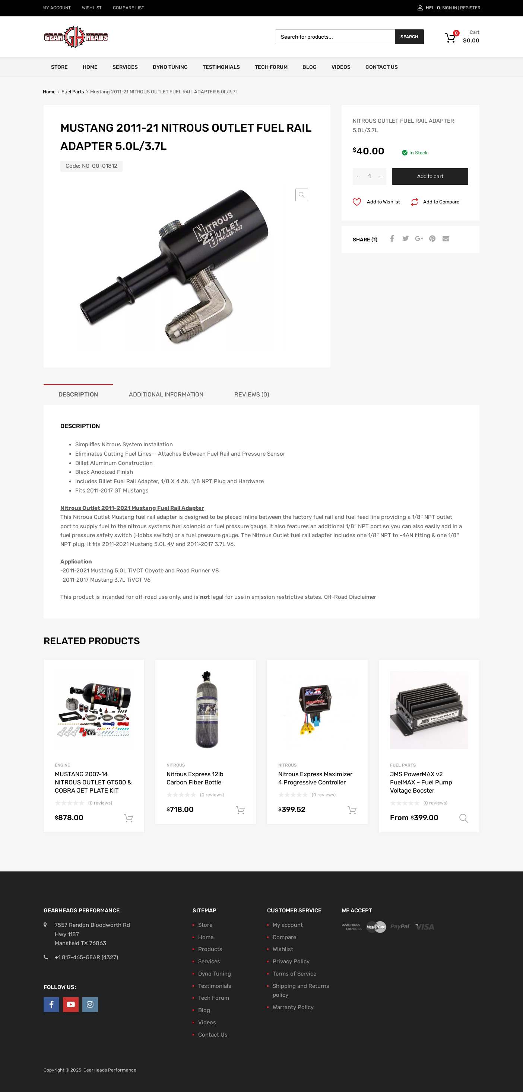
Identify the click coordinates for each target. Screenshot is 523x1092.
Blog (309, 67)
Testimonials (221, 67)
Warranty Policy (293, 1007)
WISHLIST (92, 7)
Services (125, 67)
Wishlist (283, 949)
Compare (284, 937)
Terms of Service (294, 973)
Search (409, 36)
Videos (341, 67)
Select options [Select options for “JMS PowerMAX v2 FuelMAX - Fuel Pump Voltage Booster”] (463, 818)
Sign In (449, 7)
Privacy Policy (291, 961)
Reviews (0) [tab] (251, 394)
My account (288, 925)
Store (59, 67)
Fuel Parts (72, 91)
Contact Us (381, 67)
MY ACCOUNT (56, 7)
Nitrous (176, 765)
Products (210, 949)
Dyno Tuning (170, 67)
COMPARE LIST (128, 7)
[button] (301, 195)
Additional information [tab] (166, 394)
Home (90, 67)
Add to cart (430, 176)
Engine (62, 765)
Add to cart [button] (128, 818)
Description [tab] (78, 394)
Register (470, 7)
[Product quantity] (369, 176)
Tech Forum (271, 67)
